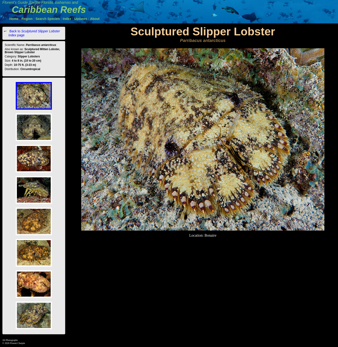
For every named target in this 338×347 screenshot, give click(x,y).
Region (26, 19)
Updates (80, 19)
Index (67, 19)
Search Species (47, 19)
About (95, 19)
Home (14, 19)
